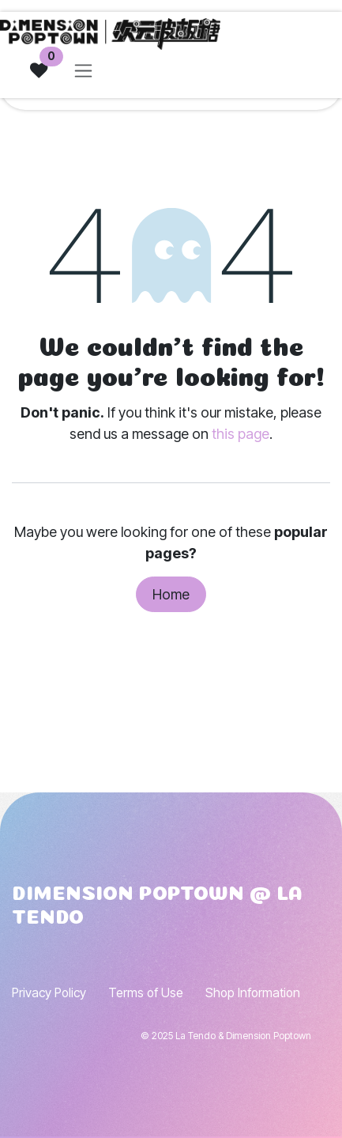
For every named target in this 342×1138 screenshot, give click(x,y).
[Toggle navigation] (83, 70)
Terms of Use (145, 992)
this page (240, 433)
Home (171, 594)
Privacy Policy (49, 992)
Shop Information (252, 992)
